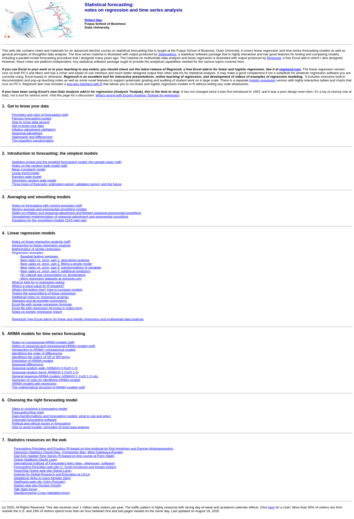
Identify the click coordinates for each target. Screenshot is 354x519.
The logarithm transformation (33, 140)
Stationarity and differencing (32, 137)
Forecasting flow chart (28, 412)
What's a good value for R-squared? (38, 286)
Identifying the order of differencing (37, 353)
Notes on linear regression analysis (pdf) (41, 242)
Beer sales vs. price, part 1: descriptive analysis (54, 260)
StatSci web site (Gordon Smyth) (37, 485)
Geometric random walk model (34, 180)
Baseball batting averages (39, 256)
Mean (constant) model (28, 169)
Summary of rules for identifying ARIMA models (46, 380)
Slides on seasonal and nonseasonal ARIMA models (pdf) (53, 346)
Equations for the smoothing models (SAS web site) (49, 220)
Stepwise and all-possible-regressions (39, 301)
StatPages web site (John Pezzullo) (39, 482)
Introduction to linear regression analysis (41, 245)
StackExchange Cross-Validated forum (42, 493)
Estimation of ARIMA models (32, 361)
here (271, 507)
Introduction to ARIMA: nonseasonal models (43, 349)
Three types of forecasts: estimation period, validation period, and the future (66, 184)
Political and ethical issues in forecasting (41, 423)
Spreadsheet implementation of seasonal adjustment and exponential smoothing (70, 216)
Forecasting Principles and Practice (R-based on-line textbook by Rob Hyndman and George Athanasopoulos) (93, 448)
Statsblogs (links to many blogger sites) (42, 478)
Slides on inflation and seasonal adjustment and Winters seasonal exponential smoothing (76, 213)
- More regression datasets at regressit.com (50, 278)
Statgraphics (167, 54)
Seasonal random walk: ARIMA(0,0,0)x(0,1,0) (44, 368)
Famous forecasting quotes (31, 118)
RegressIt (274, 58)
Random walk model (27, 177)
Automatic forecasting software (34, 420)
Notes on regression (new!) (37, 312)
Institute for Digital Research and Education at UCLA (52, 474)
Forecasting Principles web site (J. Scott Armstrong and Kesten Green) (65, 467)
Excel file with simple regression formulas (42, 304)
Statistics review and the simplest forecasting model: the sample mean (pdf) (66, 162)
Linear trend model (25, 173)
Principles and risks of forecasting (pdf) (40, 115)
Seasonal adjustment (27, 133)
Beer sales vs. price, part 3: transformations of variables (60, 267)
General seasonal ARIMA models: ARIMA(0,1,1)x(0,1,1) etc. (55, 376)
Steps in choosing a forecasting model (39, 409)
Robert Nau (93, 20)
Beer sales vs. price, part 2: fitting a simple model (56, 264)
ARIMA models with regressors (34, 383)
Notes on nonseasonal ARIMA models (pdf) (43, 342)
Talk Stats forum (25, 489)
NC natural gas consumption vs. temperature (52, 275)
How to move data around (30, 122)
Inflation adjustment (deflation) (34, 129)
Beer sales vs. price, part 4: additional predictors (55, 271)
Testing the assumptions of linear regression (44, 293)
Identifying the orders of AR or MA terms (41, 357)
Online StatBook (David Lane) (35, 459)
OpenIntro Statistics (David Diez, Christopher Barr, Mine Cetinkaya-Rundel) (68, 452)
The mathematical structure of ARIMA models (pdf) (48, 387)
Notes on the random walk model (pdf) (39, 166)
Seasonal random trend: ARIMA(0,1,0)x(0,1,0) (45, 372)
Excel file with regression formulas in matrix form (47, 308)
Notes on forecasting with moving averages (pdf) (47, 205)
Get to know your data (28, 126)
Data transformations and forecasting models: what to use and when (61, 416)
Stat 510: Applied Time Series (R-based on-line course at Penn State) (64, 456)
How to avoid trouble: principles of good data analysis (50, 427)
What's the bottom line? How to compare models (47, 289)
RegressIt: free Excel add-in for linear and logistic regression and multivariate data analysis (78, 319)
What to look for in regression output (38, 282)
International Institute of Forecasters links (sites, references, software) (64, 463)
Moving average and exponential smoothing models (49, 209)
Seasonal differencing (27, 364)
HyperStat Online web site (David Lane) (42, 471)
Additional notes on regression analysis (40, 297)
